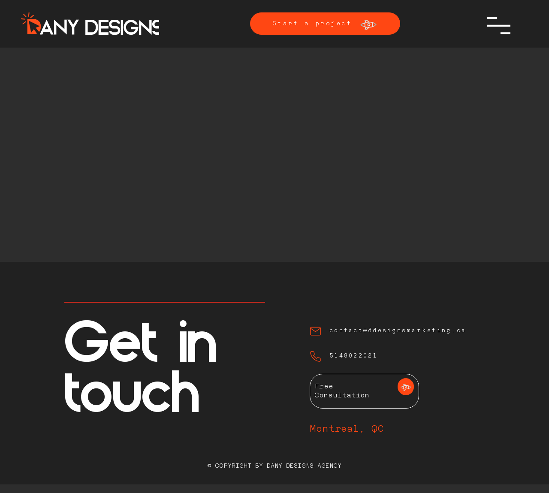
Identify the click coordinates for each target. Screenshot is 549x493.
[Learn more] (406, 386)
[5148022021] (379, 356)
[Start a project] (325, 23)
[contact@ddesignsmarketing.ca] (396, 331)
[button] (498, 25)
